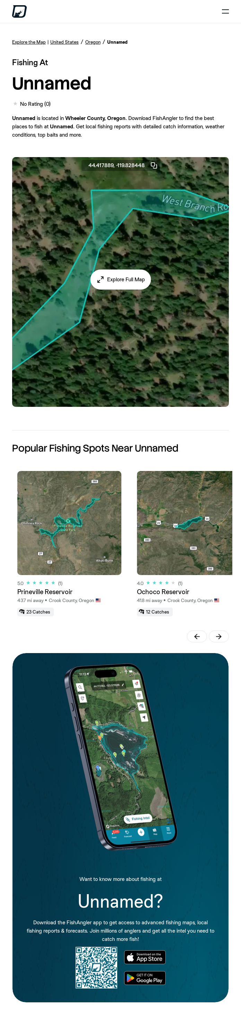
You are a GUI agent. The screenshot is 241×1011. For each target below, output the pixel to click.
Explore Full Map (126, 279)
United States (64, 42)
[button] (120, 279)
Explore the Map (29, 42)
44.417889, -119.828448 (123, 165)
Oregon (93, 42)
